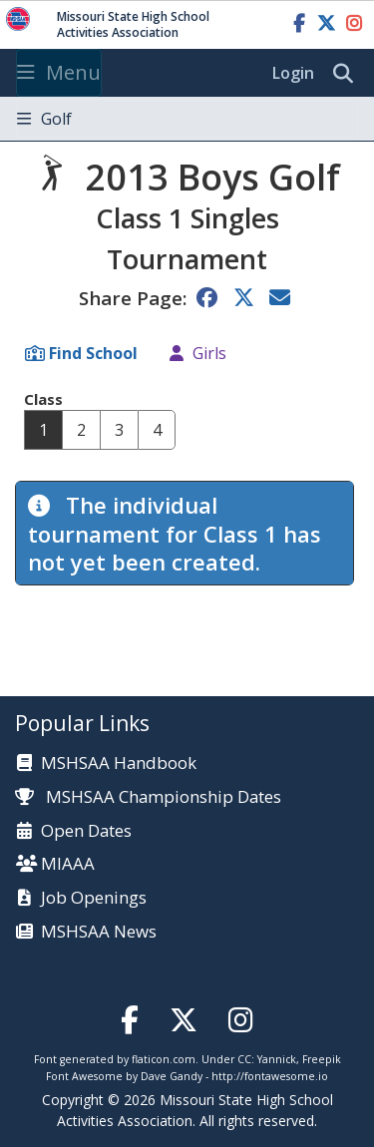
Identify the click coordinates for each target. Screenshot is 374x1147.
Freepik (321, 1059)
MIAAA (68, 864)
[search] (348, 74)
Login (293, 73)
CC (244, 1059)
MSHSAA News (99, 932)
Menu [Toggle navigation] (59, 72)
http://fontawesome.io (269, 1076)
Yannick (276, 1059)
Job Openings (94, 898)
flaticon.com (163, 1059)
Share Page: (133, 297)
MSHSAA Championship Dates (148, 796)
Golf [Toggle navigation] (44, 119)
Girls (209, 353)
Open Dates (86, 831)
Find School (93, 353)
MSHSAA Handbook (118, 763)
